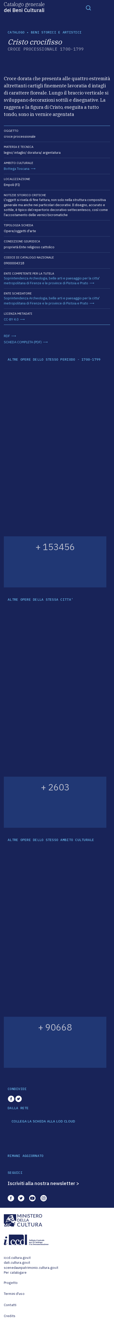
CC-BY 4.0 (11, 319)
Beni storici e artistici (56, 32)
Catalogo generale (24, 7)
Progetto (11, 1283)
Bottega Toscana (16, 169)
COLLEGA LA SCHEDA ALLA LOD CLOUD (43, 1121)
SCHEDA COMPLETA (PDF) (23, 342)
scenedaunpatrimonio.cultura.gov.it (31, 1267)
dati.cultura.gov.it (17, 1262)
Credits (9, 1316)
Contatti (10, 1305)
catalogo (16, 32)
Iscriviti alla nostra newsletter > (43, 1183)
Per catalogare (15, 1272)
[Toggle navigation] (88, 8)
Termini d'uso (14, 1294)
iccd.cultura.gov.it (17, 1258)
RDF (7, 336)
